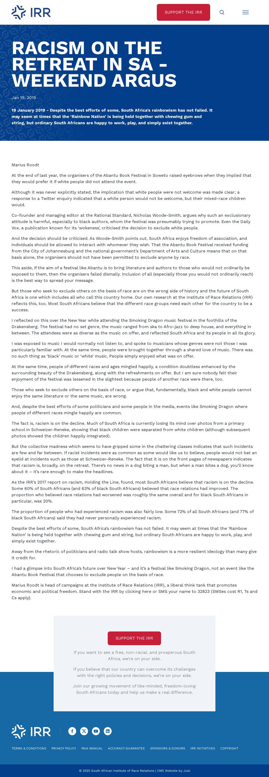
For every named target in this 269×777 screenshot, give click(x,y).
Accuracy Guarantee (126, 748)
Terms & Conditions (29, 748)
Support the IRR (134, 638)
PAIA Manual (92, 748)
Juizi (186, 771)
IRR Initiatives (202, 748)
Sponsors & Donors (167, 748)
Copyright (229, 748)
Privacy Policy (63, 748)
